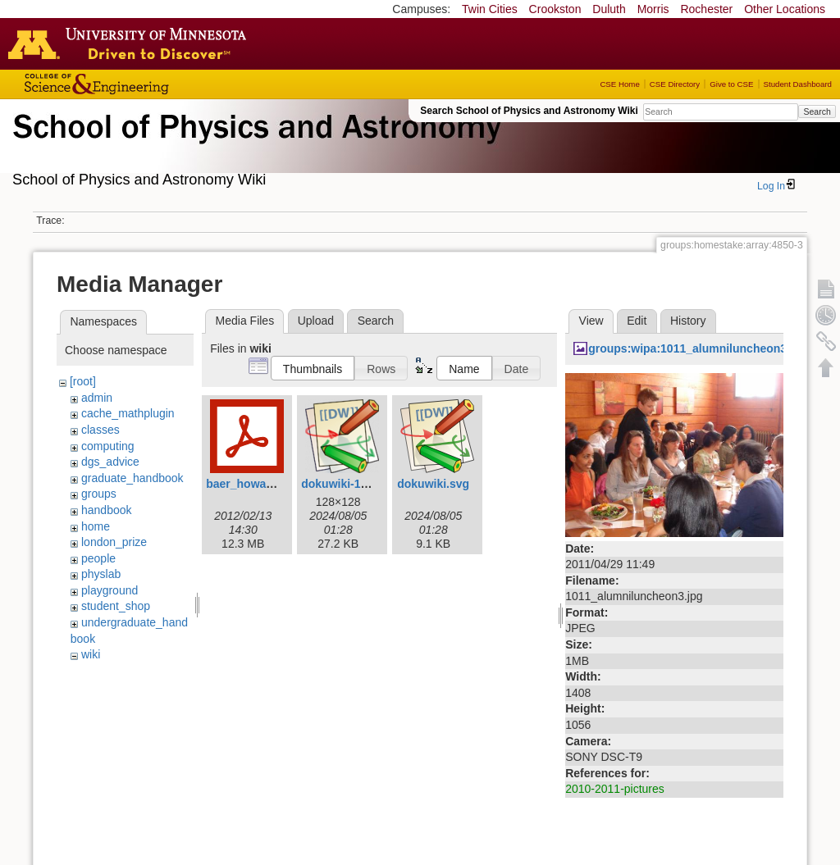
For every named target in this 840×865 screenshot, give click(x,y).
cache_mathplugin (128, 413)
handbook (106, 510)
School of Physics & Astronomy (254, 146)
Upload (316, 320)
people (98, 558)
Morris (653, 9)
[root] (83, 381)
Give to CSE (731, 84)
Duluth (608, 9)
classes (100, 429)
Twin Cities (490, 9)
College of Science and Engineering (148, 84)
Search (816, 111)
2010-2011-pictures (614, 788)
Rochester (706, 9)
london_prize (114, 542)
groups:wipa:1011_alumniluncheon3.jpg (697, 348)
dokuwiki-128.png (349, 483)
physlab (101, 573)
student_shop (115, 605)
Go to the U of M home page (131, 43)
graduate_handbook (132, 478)
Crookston (555, 9)
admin (96, 397)
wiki (90, 654)
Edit (636, 320)
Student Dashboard (798, 84)
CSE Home (619, 84)
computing (108, 446)
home (95, 526)
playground (109, 590)
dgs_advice (110, 461)
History (688, 320)
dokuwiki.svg (433, 483)
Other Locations (784, 9)
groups (98, 493)
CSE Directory (675, 84)
